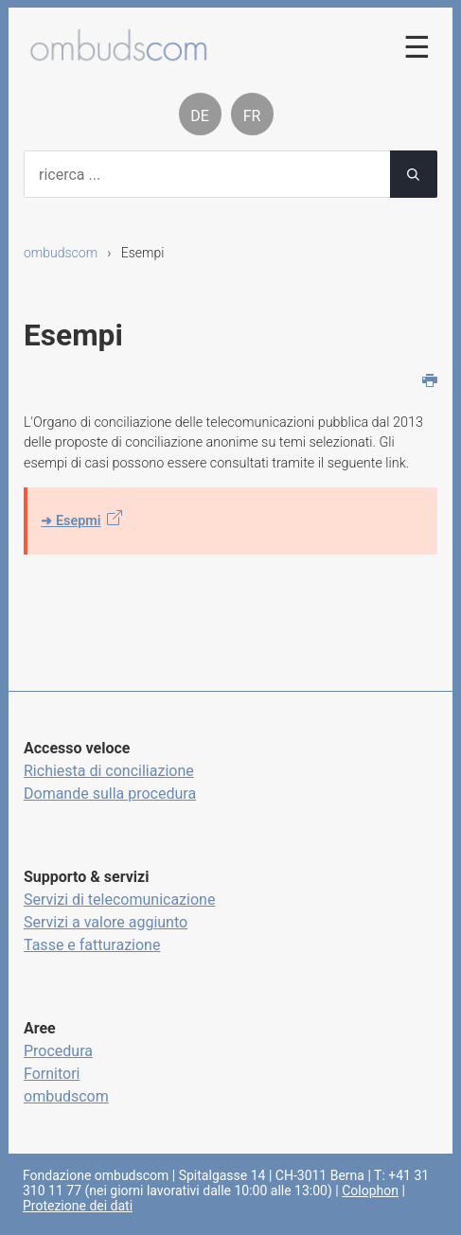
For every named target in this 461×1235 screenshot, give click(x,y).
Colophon (370, 1190)
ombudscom (61, 252)
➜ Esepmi (70, 521)
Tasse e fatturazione (92, 945)
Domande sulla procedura (110, 794)
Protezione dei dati (78, 1205)
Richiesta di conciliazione (109, 771)
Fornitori (52, 1074)
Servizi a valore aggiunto (105, 922)
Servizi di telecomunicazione (119, 900)
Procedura (58, 1051)
